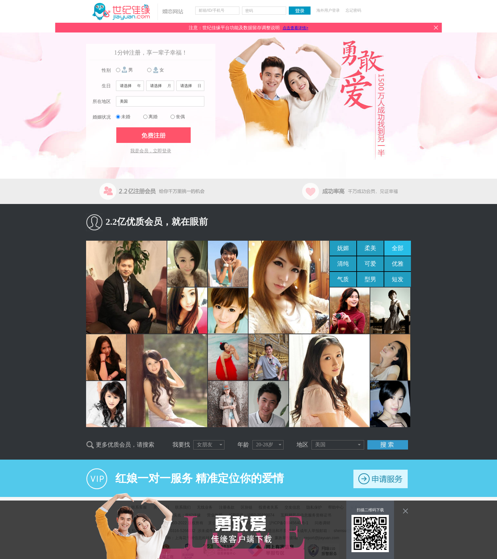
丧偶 (180, 116)
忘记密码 (353, 10)
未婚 (125, 116)
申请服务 (380, 479)
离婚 (153, 116)
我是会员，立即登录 (150, 150)
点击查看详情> (295, 28)
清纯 (343, 263)
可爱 (370, 263)
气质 (343, 279)
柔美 (370, 248)
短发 (397, 279)
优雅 (397, 263)
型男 (370, 279)
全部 (397, 248)
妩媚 (343, 248)
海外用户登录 (328, 10)
